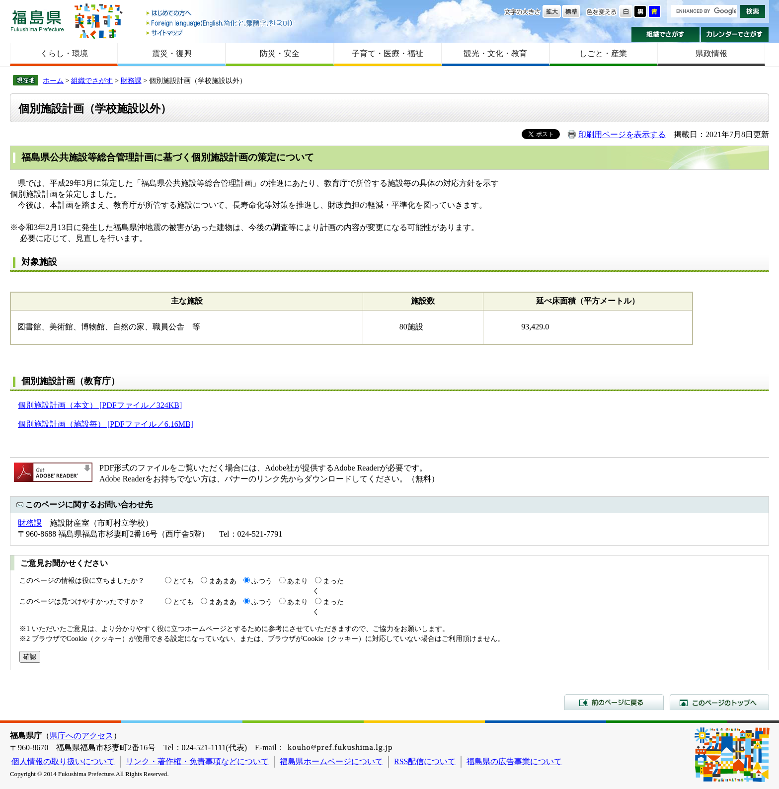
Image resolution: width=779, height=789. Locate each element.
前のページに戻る (614, 702)
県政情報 (711, 53)
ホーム (53, 80)
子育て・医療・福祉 (387, 53)
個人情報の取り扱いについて (63, 761)
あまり (297, 581)
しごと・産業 (603, 53)
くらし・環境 (64, 53)
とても (183, 581)
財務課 (131, 80)
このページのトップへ (719, 702)
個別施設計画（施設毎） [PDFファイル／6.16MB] (105, 424)
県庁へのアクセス (81, 735)
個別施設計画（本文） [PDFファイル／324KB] (100, 405)
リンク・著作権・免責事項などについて (197, 761)
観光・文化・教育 (495, 53)
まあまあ (222, 581)
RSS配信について (425, 761)
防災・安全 (280, 53)
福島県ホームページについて (331, 761)
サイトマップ (220, 32)
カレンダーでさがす (735, 34)
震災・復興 (172, 53)
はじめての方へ (220, 13)
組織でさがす (665, 34)
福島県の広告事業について (514, 761)
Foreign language (220, 23)
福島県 (37, 20)
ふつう (261, 581)
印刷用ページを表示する (622, 134)
